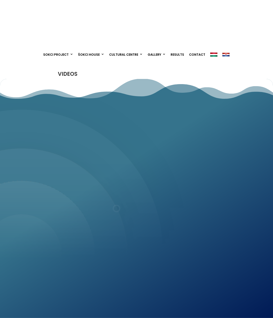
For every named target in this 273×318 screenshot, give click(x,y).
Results (177, 55)
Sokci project (56, 55)
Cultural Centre (123, 55)
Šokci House (89, 55)
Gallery (154, 55)
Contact (197, 55)
